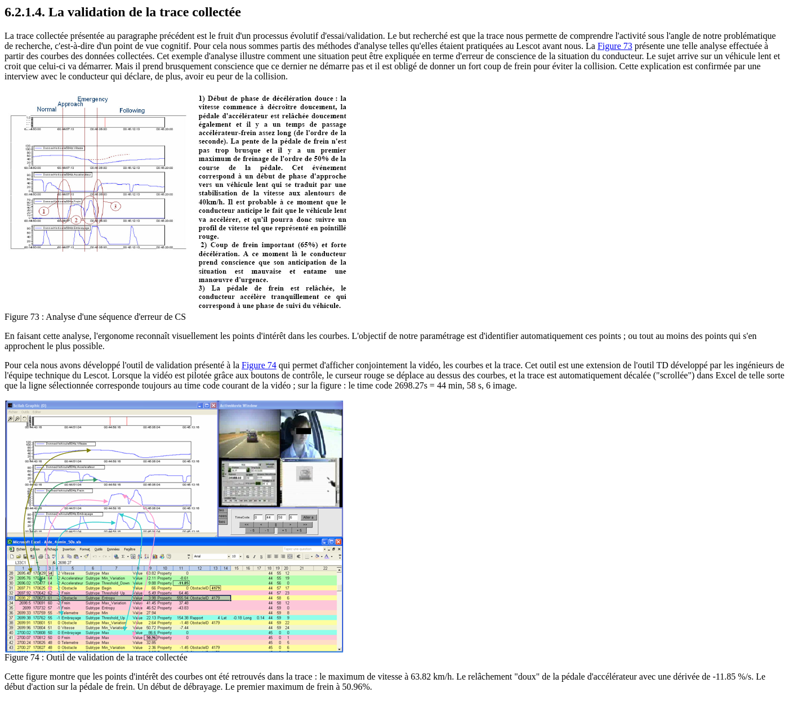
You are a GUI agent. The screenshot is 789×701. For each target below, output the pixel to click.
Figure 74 (259, 365)
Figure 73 (615, 46)
